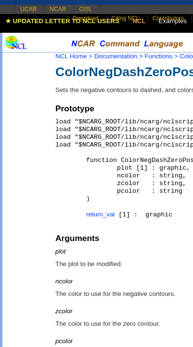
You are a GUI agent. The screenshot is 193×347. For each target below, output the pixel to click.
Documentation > (118, 56)
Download (85, 18)
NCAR (58, 9)
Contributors (168, 18)
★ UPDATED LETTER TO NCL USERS (62, 21)
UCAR (28, 9)
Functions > (161, 56)
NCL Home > (73, 56)
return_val (100, 214)
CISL (85, 9)
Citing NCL (126, 18)
